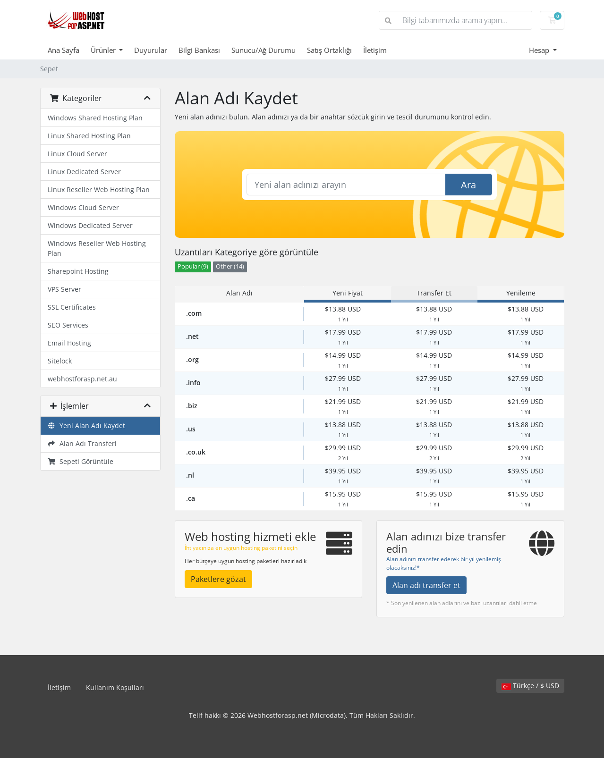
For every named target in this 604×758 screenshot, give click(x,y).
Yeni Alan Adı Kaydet (87, 425)
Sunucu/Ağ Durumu (263, 50)
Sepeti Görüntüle (81, 461)
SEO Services (68, 324)
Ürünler (104, 50)
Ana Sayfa (63, 50)
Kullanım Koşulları (115, 687)
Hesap (540, 50)
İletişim (375, 50)
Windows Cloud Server (83, 207)
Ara (468, 184)
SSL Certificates (72, 307)
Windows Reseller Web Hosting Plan (97, 248)
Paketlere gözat (218, 579)
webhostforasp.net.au (82, 378)
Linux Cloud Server (77, 153)
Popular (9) (193, 266)
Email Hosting (69, 342)
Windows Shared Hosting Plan (95, 117)
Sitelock (60, 360)
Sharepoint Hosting (78, 271)
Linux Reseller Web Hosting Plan (99, 189)
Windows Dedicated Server (90, 225)
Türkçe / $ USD (530, 685)
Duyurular (150, 50)
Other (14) (230, 266)
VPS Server (64, 289)
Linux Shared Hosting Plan (89, 135)
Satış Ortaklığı (329, 50)
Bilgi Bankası (199, 50)
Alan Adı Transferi (82, 443)
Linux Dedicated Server (84, 171)
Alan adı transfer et (426, 585)
